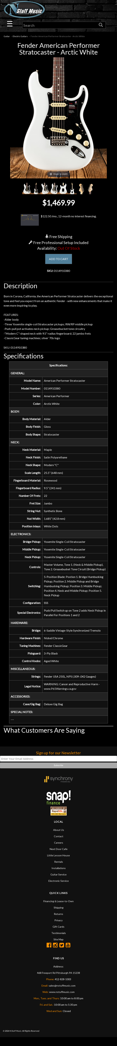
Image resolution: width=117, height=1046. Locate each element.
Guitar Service (58, 883)
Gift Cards (58, 935)
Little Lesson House (58, 864)
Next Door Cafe (58, 857)
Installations (59, 876)
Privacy (58, 929)
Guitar (7, 36)
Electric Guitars (20, 36)
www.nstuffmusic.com (62, 1000)
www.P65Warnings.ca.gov (60, 697)
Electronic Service (58, 889)
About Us (58, 838)
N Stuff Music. (15, 1039)
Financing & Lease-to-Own (58, 909)
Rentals (58, 870)
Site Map (58, 948)
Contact (58, 845)
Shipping (58, 916)
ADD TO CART (58, 259)
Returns (58, 922)
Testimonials (58, 941)
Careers (58, 851)
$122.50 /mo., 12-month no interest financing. (58, 220)
